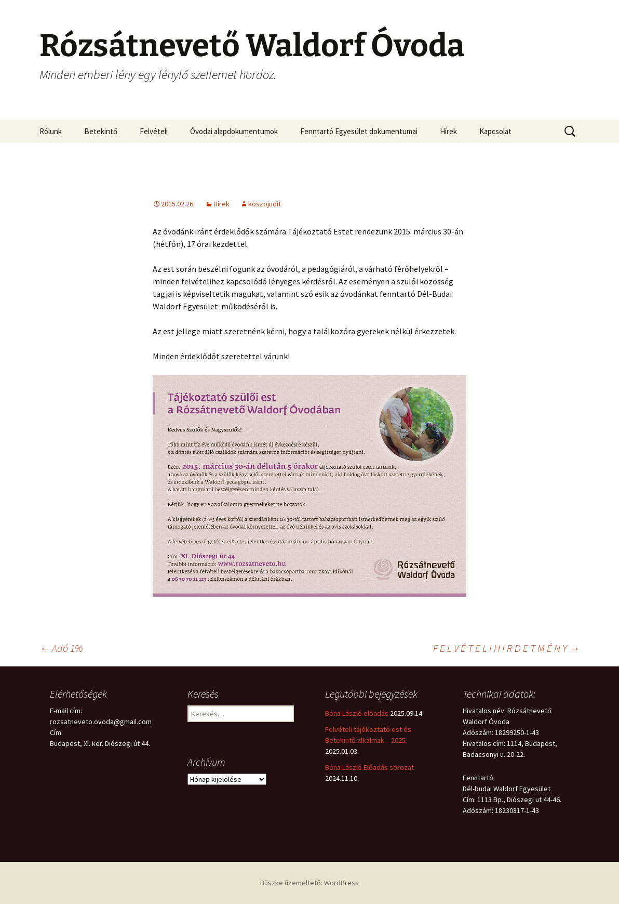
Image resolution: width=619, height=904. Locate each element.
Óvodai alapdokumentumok (234, 131)
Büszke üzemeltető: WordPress (309, 882)
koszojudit (264, 203)
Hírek (448, 131)
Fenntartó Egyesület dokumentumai (359, 131)
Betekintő (100, 131)
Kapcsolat (495, 131)
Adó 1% (61, 647)
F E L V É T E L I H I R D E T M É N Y (506, 647)
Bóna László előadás (356, 713)
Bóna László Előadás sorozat (369, 767)
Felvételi (154, 131)
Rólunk (50, 131)
